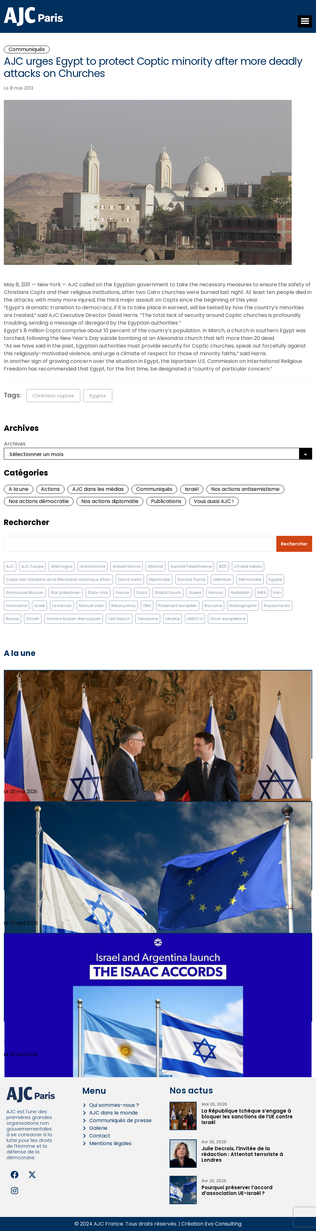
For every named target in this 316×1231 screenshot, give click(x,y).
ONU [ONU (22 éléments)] (147, 605)
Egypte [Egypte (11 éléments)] (275, 579)
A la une (18, 489)
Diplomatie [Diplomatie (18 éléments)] (159, 579)
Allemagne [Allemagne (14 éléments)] (61, 566)
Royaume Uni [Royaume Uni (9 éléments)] (277, 605)
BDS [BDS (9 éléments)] (223, 566)
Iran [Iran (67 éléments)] (277, 592)
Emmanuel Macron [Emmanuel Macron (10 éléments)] (24, 592)
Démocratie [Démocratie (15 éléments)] (250, 579)
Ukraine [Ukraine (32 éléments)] (172, 618)
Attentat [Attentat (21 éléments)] (155, 566)
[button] (305, 21)
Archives (15, 443)
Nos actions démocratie (39, 501)
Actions (50, 489)
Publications (166, 501)
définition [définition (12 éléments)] (222, 579)
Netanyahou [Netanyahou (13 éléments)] (123, 605)
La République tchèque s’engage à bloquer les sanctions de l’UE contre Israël (247, 1116)
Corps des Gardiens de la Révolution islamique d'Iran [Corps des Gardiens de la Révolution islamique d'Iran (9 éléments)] (58, 579)
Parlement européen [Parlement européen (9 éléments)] (177, 605)
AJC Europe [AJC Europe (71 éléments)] (32, 566)
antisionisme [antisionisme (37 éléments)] (92, 566)
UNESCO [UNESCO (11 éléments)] (195, 618)
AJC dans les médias (98, 489)
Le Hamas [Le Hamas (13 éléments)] (62, 605)
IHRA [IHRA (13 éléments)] (261, 592)
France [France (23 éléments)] (122, 592)
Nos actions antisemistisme (245, 489)
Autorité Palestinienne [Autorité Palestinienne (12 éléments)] (191, 566)
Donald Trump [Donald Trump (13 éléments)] (192, 579)
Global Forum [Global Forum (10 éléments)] (167, 592)
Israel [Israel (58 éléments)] (39, 605)
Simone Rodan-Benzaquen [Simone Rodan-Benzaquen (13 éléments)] (74, 618)
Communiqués (27, 49)
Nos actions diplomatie (109, 501)
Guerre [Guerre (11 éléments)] (194, 592)
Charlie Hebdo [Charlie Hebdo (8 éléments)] (248, 566)
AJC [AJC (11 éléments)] (10, 566)
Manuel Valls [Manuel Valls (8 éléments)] (91, 605)
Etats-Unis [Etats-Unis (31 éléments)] (98, 592)
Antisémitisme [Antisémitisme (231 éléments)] (126, 566)
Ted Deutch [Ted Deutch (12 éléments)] (119, 618)
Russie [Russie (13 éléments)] (12, 618)
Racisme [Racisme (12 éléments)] (213, 605)
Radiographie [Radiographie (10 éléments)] (243, 605)
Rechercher (26, 522)
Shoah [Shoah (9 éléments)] (32, 618)
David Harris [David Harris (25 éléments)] (130, 579)
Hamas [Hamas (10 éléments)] (216, 592)
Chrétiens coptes (53, 395)
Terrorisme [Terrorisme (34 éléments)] (148, 618)
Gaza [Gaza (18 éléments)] (141, 592)
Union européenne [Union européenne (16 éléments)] (227, 618)
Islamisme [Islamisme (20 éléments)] (16, 605)
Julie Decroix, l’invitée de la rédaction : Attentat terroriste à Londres (242, 1154)
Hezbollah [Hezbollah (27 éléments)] (240, 592)
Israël (192, 489)
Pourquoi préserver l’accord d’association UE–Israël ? (237, 1190)
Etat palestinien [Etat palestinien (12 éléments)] (66, 592)
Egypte (98, 395)
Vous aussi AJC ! (214, 501)
